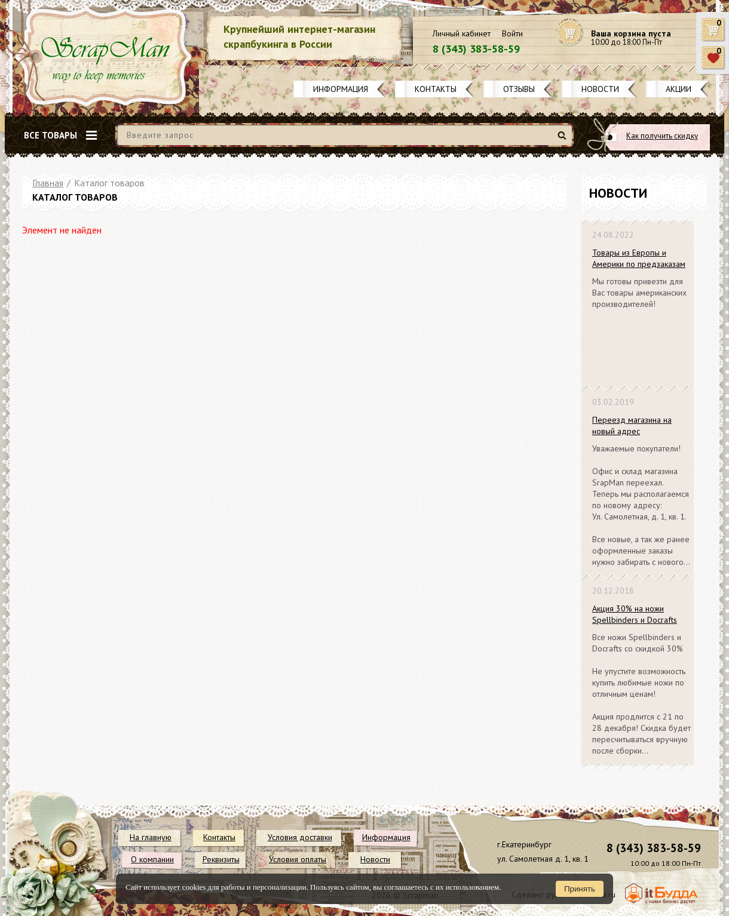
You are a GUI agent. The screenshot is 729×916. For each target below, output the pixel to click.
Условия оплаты (297, 859)
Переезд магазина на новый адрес (632, 425)
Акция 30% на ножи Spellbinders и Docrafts (634, 614)
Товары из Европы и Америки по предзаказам (638, 258)
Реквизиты (221, 859)
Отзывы (519, 89)
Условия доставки (300, 837)
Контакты (436, 89)
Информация (340, 89)
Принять (579, 888)
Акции (678, 89)
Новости (600, 89)
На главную (150, 837)
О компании (152, 859)
